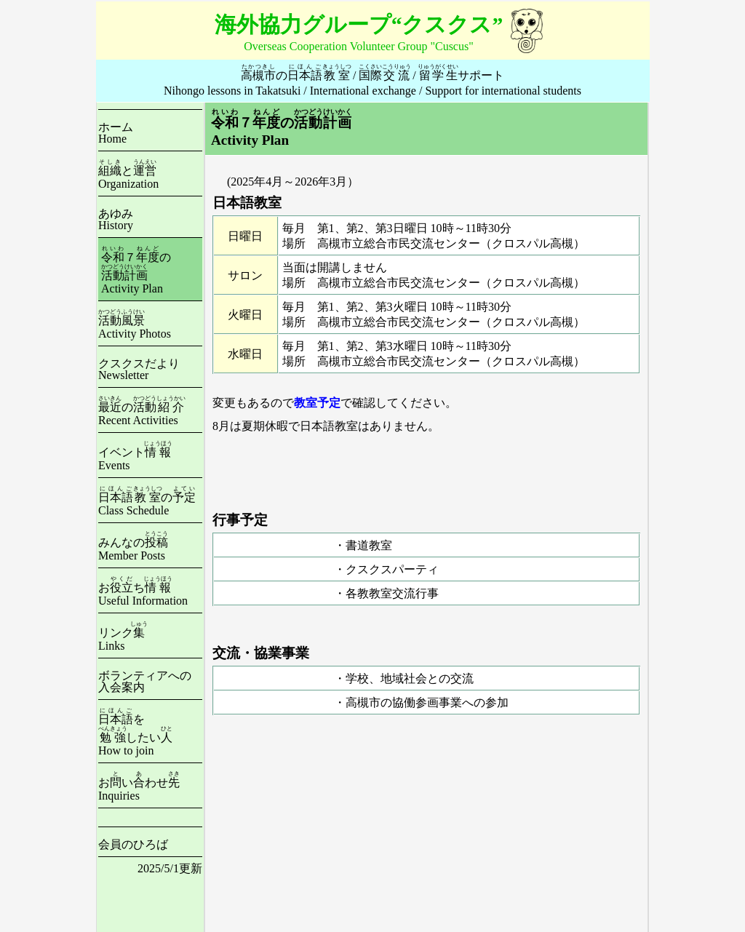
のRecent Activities (142, 413)
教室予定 (317, 403)
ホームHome (115, 133)
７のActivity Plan (136, 273)
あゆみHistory (115, 219)
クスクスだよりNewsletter (139, 369)
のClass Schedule (147, 504)
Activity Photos (134, 327)
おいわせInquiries (139, 789)
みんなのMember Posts (133, 549)
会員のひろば (133, 844)
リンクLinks (123, 639)
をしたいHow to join (135, 735)
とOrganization (128, 177)
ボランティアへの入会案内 (144, 681)
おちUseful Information (143, 594)
